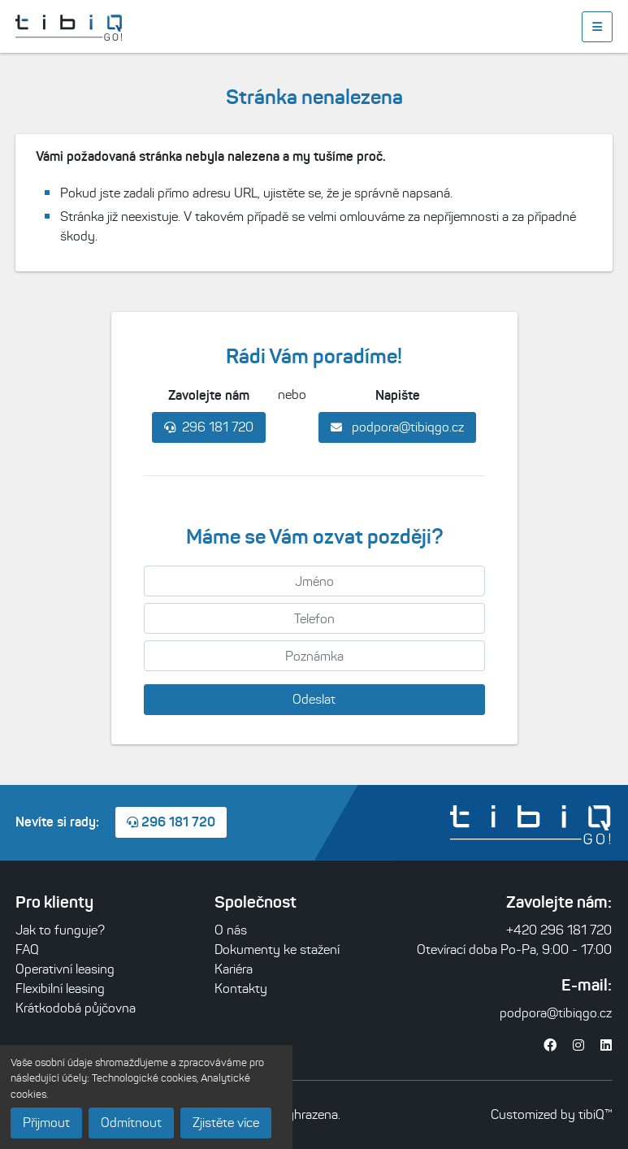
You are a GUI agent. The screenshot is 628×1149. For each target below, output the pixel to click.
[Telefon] (314, 618)
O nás (230, 930)
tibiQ (591, 1114)
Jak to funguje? (60, 930)
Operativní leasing (65, 969)
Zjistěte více (226, 1122)
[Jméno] (314, 581)
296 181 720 (208, 427)
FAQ (27, 949)
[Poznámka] (314, 655)
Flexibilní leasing (60, 988)
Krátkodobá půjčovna (75, 1008)
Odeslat (314, 699)
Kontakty (240, 988)
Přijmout (46, 1122)
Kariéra (233, 969)
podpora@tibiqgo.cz (397, 427)
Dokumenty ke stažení (277, 949)
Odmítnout (131, 1122)
